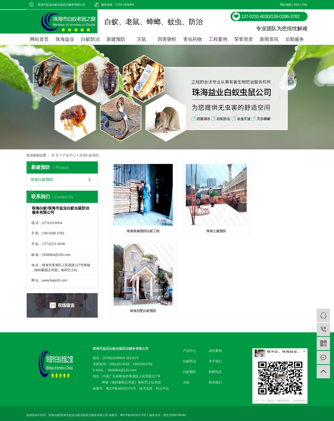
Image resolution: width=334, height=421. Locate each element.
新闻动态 (215, 368)
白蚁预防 (189, 368)
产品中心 (69, 155)
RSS (297, 4)
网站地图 (285, 4)
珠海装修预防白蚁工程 (140, 226)
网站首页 (39, 39)
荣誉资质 (243, 39)
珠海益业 (65, 39)
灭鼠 (141, 39)
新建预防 (116, 39)
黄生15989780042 (174, 411)
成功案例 (215, 347)
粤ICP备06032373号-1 (134, 411)
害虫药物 (192, 39)
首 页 (55, 155)
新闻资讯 (269, 39)
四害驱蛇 (167, 39)
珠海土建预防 (208, 226)
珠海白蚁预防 (89, 155)
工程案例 (218, 39)
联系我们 (215, 379)
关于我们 (215, 358)
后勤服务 (294, 39)
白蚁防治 (90, 39)
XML (305, 4)
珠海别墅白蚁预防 (276, 226)
